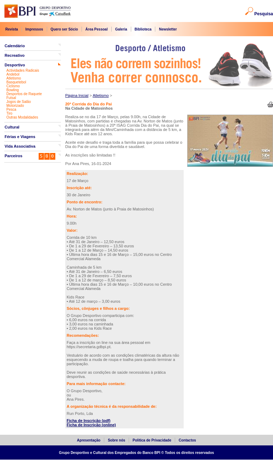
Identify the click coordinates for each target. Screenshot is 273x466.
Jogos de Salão (18, 102)
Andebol (13, 74)
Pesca (11, 109)
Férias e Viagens (20, 137)
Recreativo (14, 55)
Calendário (15, 46)
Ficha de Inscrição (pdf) (88, 420)
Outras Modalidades (22, 117)
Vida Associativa (20, 146)
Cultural (12, 127)
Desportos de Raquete (24, 94)
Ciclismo (13, 86)
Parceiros (13, 156)
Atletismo (13, 78)
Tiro (9, 113)
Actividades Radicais (22, 70)
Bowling (12, 90)
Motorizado (15, 106)
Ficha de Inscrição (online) (91, 425)
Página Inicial (76, 95)
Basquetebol (16, 82)
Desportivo (15, 65)
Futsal (11, 98)
